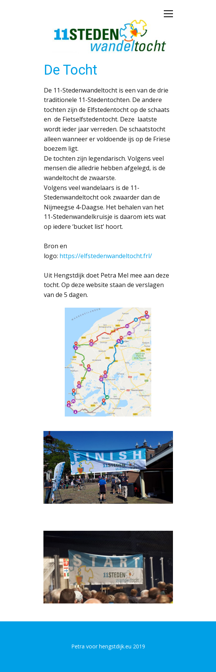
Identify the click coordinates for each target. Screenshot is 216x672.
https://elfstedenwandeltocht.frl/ (105, 256)
